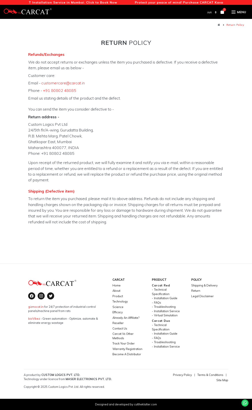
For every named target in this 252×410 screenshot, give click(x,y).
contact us (119, 328)
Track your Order (123, 343)
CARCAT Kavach (214, 2)
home (116, 285)
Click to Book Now (102, 2)
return (195, 290)
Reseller (118, 323)
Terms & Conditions (210, 375)
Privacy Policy (182, 375)
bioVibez (34, 318)
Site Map (222, 380)
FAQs (157, 302)
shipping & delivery (204, 285)
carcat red (161, 285)
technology (120, 301)
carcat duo (161, 321)
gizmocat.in (36, 306)
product (117, 296)
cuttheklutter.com (145, 404)
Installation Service (167, 311)
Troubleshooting (165, 306)
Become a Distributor (126, 354)
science (117, 307)
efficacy (117, 312)
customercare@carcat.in (63, 82)
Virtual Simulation (166, 315)
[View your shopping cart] (222, 13)
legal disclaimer (202, 296)
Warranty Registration (127, 349)
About (116, 290)
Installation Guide (165, 298)
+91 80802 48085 (59, 90)
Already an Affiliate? (125, 317)
